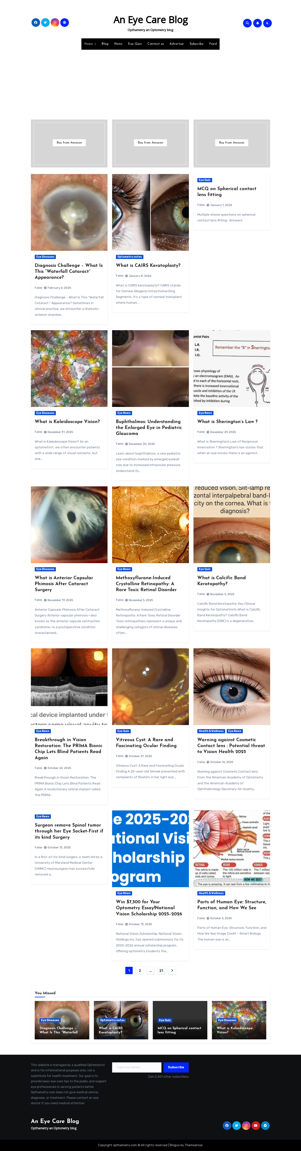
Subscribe (197, 43)
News (118, 43)
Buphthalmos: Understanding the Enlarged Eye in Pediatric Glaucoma (149, 428)
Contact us (155, 43)
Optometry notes (129, 256)
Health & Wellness (211, 731)
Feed (213, 43)
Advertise (177, 43)
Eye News (124, 413)
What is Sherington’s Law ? (227, 422)
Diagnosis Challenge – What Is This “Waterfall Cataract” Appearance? (69, 271)
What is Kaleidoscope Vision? (67, 422)
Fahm (38, 288)
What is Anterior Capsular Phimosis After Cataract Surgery (64, 584)
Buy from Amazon (69, 142)
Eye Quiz (135, 43)
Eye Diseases (45, 256)
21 (161, 971)
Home (89, 43)
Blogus (175, 1145)
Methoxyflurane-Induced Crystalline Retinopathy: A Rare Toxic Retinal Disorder (146, 584)
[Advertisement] (150, 82)
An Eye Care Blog (150, 19)
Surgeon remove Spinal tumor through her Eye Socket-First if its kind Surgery (69, 831)
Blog (105, 43)
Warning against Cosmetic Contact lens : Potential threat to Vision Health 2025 (231, 746)
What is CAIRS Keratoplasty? (148, 265)
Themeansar (194, 1145)
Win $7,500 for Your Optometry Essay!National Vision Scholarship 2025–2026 (149, 908)
